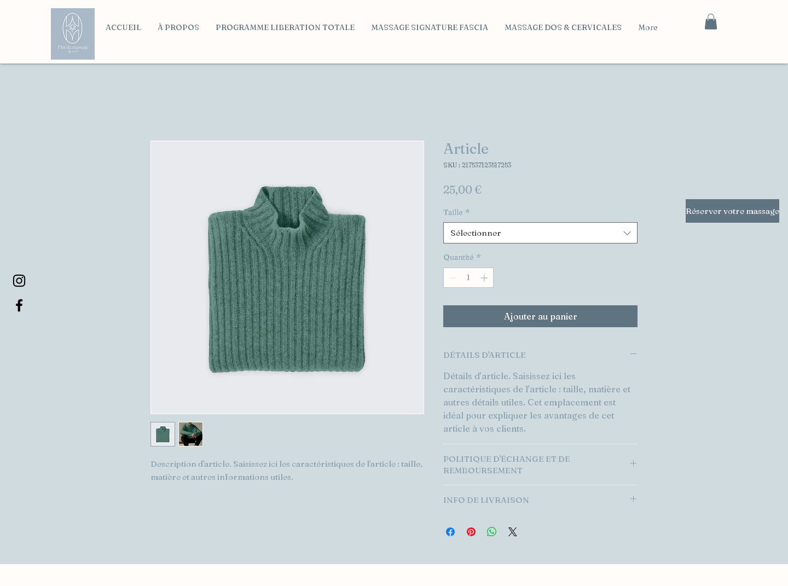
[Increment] (485, 277)
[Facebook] (19, 305)
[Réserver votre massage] (732, 211)
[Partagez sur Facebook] (450, 531)
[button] (710, 22)
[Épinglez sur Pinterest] (471, 531)
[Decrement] (452, 277)
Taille (456, 212)
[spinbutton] (468, 277)
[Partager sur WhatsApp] (492, 531)
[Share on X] (512, 531)
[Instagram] (19, 280)
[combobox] (540, 232)
